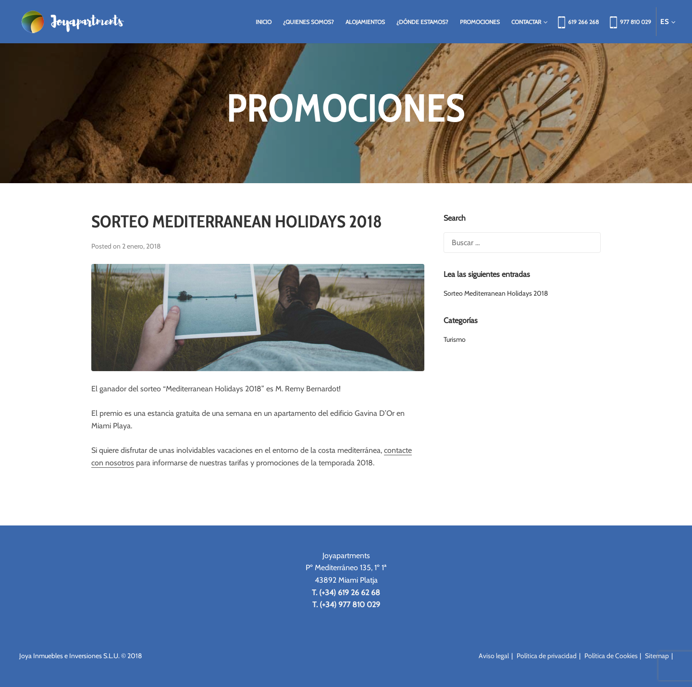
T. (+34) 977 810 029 (346, 604)
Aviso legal (494, 655)
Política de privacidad (547, 655)
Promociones (480, 21)
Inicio (264, 21)
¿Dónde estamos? (422, 21)
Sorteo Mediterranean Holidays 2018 (236, 221)
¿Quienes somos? (308, 21)
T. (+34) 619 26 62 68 (346, 592)
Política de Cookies (611, 655)
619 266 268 (583, 21)
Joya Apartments (72, 21)
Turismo (455, 339)
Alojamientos (365, 21)
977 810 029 (635, 21)
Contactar (528, 22)
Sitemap (657, 655)
